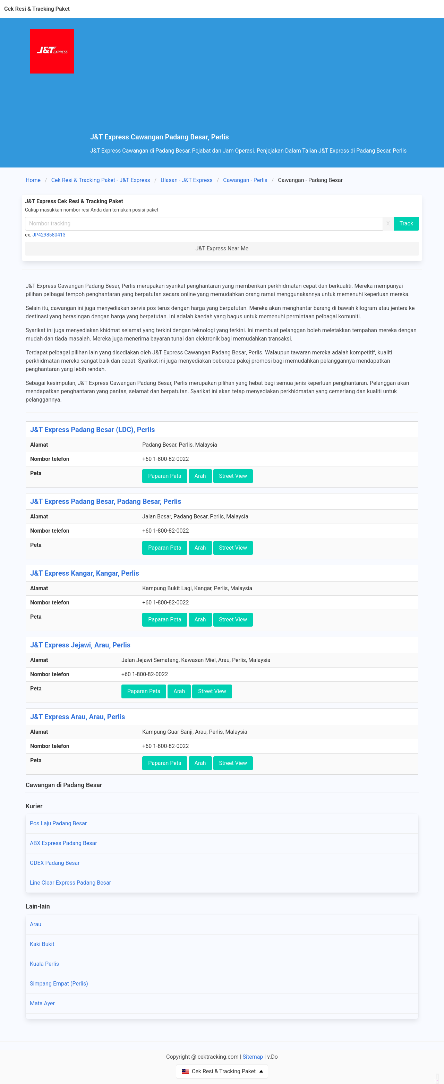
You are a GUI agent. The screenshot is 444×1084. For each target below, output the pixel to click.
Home (33, 180)
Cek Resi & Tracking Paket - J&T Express (100, 180)
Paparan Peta (164, 476)
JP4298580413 (49, 235)
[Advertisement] (256, 81)
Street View (233, 476)
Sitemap (253, 1056)
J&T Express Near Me (222, 248)
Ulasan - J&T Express (186, 180)
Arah (200, 476)
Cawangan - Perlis (245, 180)
